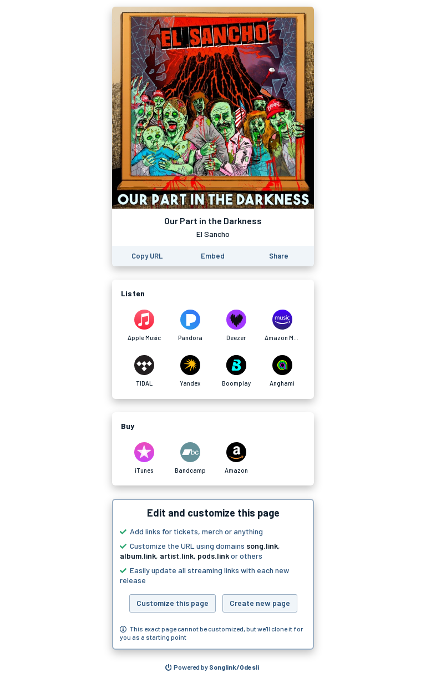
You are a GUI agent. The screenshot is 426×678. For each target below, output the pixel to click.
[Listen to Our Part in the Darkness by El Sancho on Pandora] (190, 325)
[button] (213, 574)
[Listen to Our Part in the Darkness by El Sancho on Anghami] (282, 371)
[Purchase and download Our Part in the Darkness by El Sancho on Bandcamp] (190, 458)
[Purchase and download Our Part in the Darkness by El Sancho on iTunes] (144, 458)
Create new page (260, 603)
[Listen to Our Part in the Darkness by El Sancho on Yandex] (190, 371)
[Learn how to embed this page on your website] (212, 256)
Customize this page (172, 603)
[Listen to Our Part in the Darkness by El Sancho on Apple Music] (144, 325)
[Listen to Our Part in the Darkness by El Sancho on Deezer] (236, 325)
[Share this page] (278, 256)
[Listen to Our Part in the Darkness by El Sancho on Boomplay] (236, 371)
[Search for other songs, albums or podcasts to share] (212, 667)
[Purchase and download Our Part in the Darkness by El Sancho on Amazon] (236, 458)
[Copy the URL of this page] (147, 256)
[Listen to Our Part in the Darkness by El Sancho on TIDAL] (144, 371)
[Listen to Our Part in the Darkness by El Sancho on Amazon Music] (282, 325)
